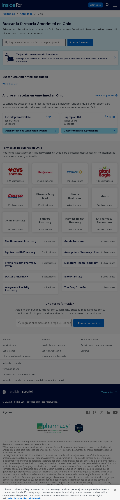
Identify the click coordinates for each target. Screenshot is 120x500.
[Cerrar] (115, 492)
